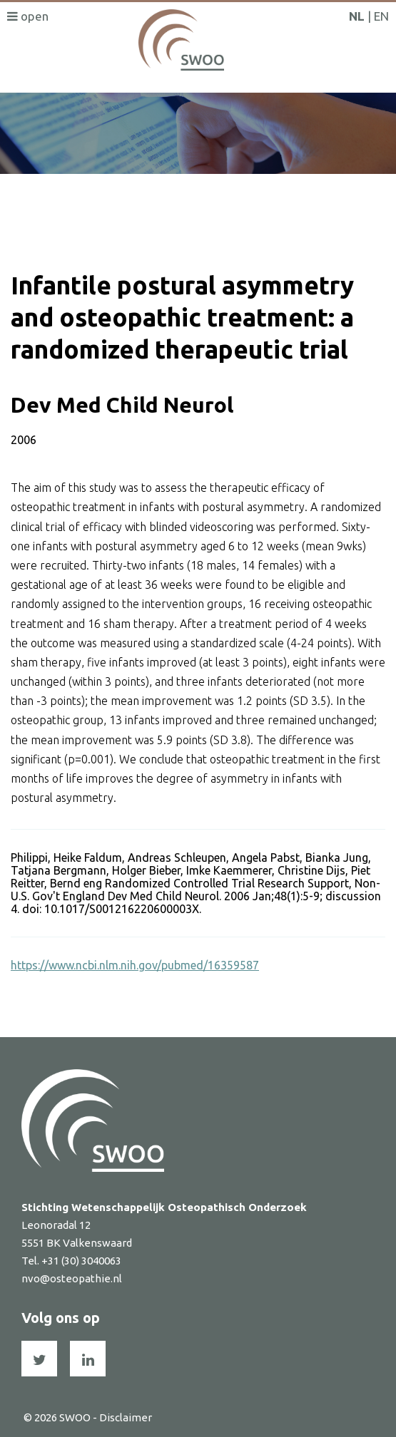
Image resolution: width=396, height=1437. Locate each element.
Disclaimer (125, 1417)
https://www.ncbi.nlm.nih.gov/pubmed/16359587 (135, 965)
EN (381, 16)
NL (357, 16)
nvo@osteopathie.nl (71, 1278)
